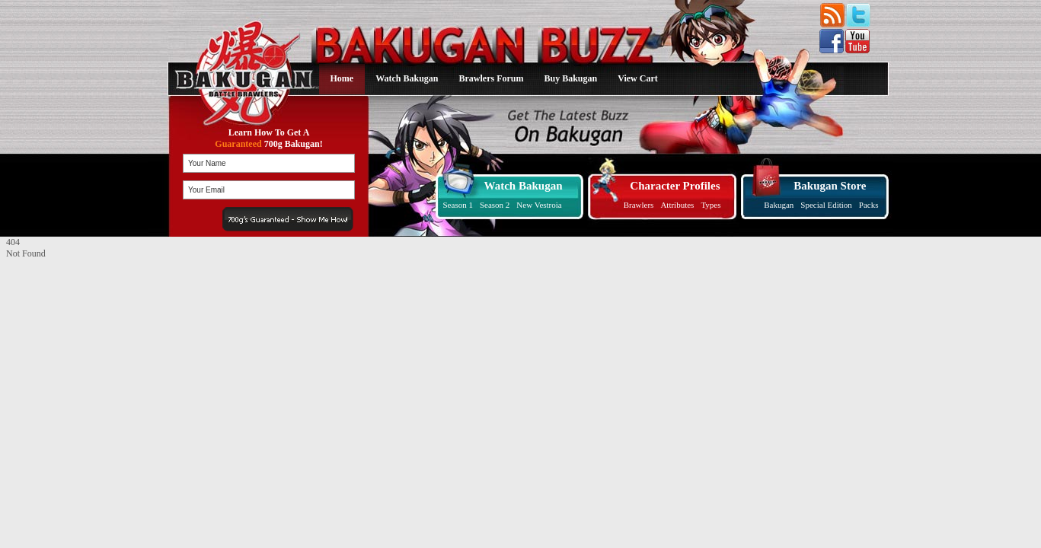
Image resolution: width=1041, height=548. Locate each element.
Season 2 (494, 204)
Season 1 (458, 204)
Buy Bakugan (571, 78)
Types (710, 204)
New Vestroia (538, 204)
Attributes (677, 204)
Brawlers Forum (491, 78)
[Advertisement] (101, 355)
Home (342, 78)
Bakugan (779, 204)
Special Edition (826, 204)
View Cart (638, 78)
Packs (869, 204)
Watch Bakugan (406, 78)
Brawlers (639, 204)
